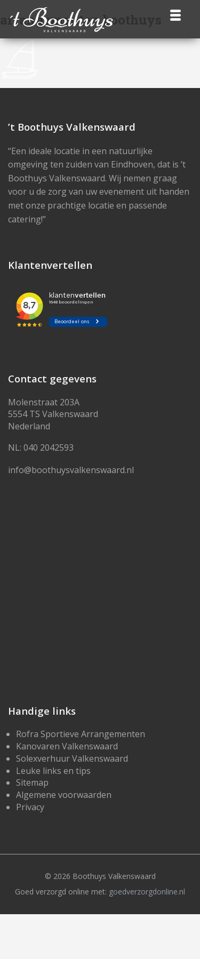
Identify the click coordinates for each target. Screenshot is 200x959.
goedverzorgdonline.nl (147, 891)
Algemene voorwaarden (63, 795)
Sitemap (32, 782)
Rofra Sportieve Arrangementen (80, 734)
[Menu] (175, 14)
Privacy (30, 807)
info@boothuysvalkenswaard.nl (71, 470)
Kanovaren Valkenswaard (67, 746)
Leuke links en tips (53, 771)
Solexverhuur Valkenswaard (72, 758)
